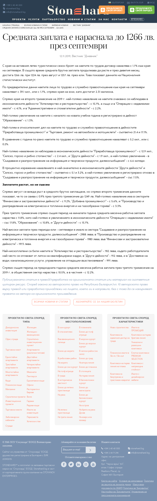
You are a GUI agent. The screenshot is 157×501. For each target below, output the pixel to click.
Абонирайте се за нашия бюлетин (99, 302)
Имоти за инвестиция (32, 411)
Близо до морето (66, 351)
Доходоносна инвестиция (12, 329)
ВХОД (151, 3)
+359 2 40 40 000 (12, 5)
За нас (103, 20)
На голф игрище (65, 371)
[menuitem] (137, 19)
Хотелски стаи (33, 422)
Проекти (19, 20)
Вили (29, 397)
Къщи (8, 381)
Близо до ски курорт (68, 367)
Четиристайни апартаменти (33, 366)
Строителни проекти (15, 397)
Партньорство (53, 20)
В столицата (85, 371)
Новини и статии (82, 20)
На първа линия (86, 376)
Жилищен (31, 328)
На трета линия (65, 417)
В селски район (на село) (88, 352)
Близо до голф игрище (86, 333)
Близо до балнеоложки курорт (85, 398)
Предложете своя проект (112, 9)
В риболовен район (67, 359)
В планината (85, 328)
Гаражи (30, 401)
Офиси (30, 385)
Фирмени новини (60, 25)
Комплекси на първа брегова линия (141, 336)
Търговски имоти (14, 410)
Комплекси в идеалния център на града (120, 338)
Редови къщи (33, 406)
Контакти (119, 20)
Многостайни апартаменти (12, 373)
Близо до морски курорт (87, 345)
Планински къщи (14, 385)
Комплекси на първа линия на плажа (120, 365)
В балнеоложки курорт (86, 381)
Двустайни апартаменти (33, 358)
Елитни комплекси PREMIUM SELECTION (140, 356)
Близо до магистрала (84, 389)
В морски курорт (87, 339)
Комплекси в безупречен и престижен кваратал (120, 377)
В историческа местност (65, 381)
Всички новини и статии (35, 25)
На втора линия (86, 363)
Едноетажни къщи (35, 381)
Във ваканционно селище (66, 340)
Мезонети (31, 372)
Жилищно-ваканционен (33, 333)
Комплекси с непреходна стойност (137, 366)
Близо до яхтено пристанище (66, 389)
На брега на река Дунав (87, 411)
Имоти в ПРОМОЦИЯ (137, 329)
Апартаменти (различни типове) (36, 351)
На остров (84, 406)
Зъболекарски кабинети (12, 418)
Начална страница (10, 25)
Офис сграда (12, 339)
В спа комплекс (65, 332)
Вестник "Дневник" (82, 25)
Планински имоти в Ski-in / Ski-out (119, 354)
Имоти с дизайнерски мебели (137, 377)
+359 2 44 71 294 (111, 453)
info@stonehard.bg (13, 12)
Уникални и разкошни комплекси (136, 345)
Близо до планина (88, 367)
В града (61, 376)
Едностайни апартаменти (12, 358)
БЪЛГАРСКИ (116, 3)
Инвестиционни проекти (13, 402)
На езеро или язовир (85, 418)
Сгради (9, 426)
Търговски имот (13, 350)
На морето (63, 363)
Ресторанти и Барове (33, 391)
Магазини (10, 389)
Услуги (34, 20)
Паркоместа (32, 417)
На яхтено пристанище (64, 411)
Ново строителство (119, 328)
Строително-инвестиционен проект (34, 342)
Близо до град (86, 359)
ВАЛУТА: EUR (135, 3)
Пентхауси (32, 377)
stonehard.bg (11, 9)
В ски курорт (64, 328)
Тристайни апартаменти (12, 366)
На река (61, 395)
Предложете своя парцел (141, 9)
